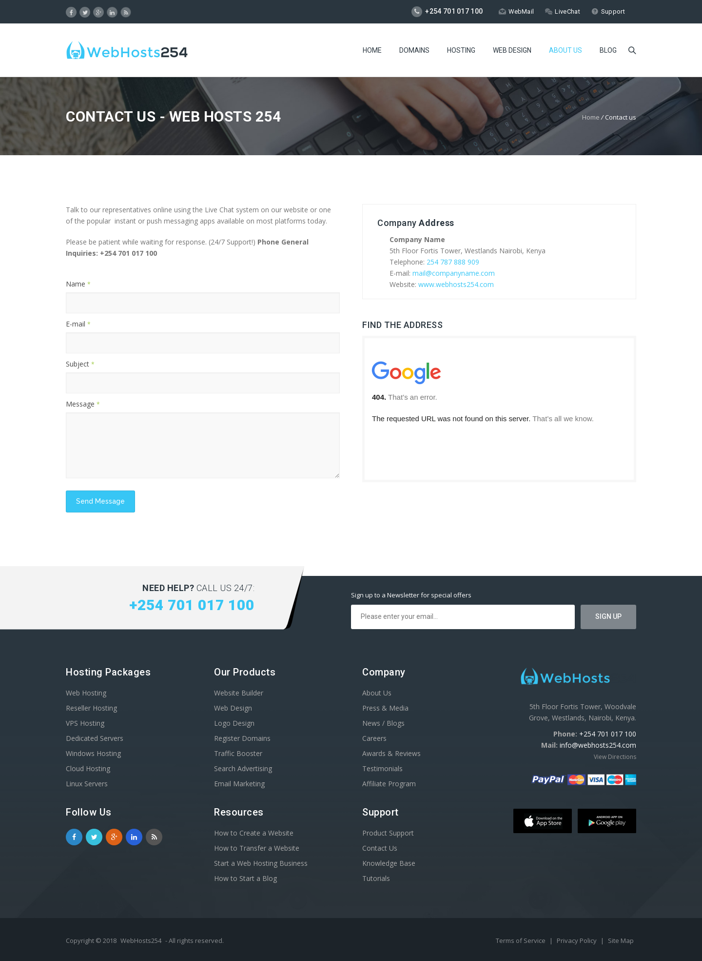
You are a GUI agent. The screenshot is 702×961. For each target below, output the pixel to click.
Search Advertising (243, 768)
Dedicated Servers (94, 738)
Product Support (388, 833)
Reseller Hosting (91, 708)
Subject (80, 363)
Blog (608, 51)
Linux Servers (87, 783)
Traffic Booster (238, 753)
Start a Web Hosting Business (261, 863)
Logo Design (234, 723)
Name (78, 283)
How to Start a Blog (245, 878)
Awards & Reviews (391, 753)
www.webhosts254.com (456, 284)
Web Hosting (86, 692)
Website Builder (238, 692)
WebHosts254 (140, 940)
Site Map (621, 940)
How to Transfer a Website (256, 848)
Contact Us (379, 848)
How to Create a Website (253, 833)
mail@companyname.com (453, 273)
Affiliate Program (389, 783)
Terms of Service (521, 940)
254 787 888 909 (453, 261)
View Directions (615, 757)
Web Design (512, 51)
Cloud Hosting (88, 768)
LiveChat (562, 11)
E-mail (78, 323)
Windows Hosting (93, 753)
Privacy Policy (577, 940)
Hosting (461, 51)
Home (372, 51)
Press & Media (385, 708)
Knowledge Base (388, 863)
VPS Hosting (85, 723)
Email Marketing (239, 783)
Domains (414, 51)
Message (83, 404)
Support (608, 11)
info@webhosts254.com (598, 745)
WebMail (516, 11)
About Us (565, 51)
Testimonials (382, 768)
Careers (374, 738)
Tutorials (376, 878)
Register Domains (242, 738)
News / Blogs (383, 723)
